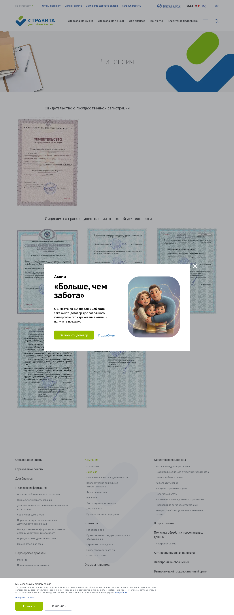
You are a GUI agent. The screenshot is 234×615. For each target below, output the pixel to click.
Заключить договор (74, 335)
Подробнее (121, 592)
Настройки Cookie (24, 597)
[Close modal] (195, 266)
